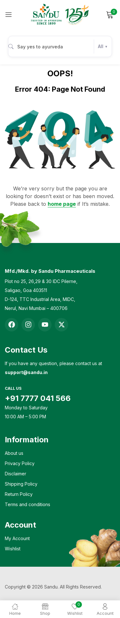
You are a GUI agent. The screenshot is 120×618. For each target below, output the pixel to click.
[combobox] (60, 46)
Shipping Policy (21, 484)
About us (14, 453)
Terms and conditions (27, 504)
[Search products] (52, 46)
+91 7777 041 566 (38, 398)
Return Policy (19, 494)
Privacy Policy (20, 463)
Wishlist (12, 548)
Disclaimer (15, 473)
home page (62, 204)
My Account (17, 538)
